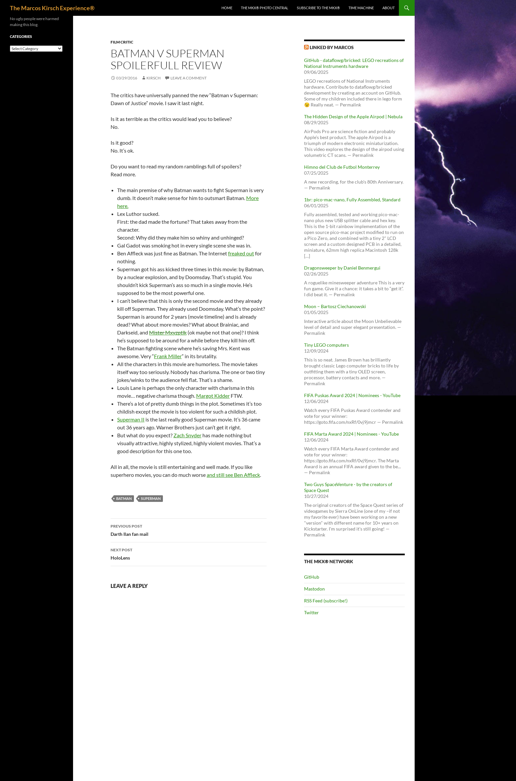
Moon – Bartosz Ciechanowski (335, 306)
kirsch (153, 77)
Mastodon (314, 589)
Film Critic (122, 42)
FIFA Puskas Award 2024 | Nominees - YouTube (352, 395)
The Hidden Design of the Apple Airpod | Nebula (353, 116)
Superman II (130, 419)
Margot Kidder (213, 395)
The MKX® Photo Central (264, 8)
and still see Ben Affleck (233, 475)
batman (124, 498)
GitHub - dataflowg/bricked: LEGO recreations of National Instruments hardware (354, 63)
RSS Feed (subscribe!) (326, 600)
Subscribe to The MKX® (318, 8)
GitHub (311, 577)
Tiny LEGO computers (326, 345)
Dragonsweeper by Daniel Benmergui (342, 268)
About (388, 8)
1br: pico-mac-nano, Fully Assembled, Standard (352, 199)
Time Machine (361, 8)
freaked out (241, 253)
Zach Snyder (187, 435)
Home (226, 8)
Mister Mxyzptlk (168, 332)
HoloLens (189, 553)
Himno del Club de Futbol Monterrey (342, 167)
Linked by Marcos (332, 47)
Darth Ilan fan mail (189, 529)
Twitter (311, 612)
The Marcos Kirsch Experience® (52, 8)
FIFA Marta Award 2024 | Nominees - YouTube (351, 434)
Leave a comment (188, 77)
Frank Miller (168, 356)
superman (151, 498)
